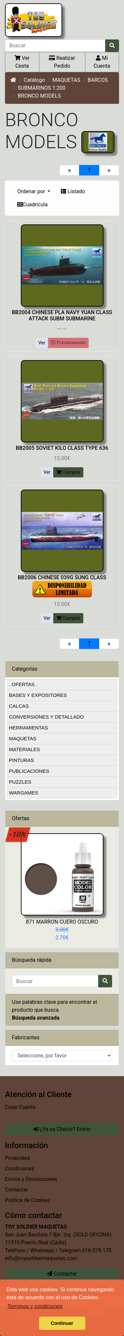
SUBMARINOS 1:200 (41, 88)
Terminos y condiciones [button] (34, 1306)
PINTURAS (21, 760)
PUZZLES (20, 782)
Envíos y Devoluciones (31, 1179)
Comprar (68, 472)
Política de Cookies (27, 1200)
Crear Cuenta (20, 1107)
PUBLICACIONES (29, 771)
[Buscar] (55, 45)
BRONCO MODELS (39, 96)
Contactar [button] (62, 1273)
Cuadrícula (32, 204)
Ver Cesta (22, 62)
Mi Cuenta (102, 62)
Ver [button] (41, 342)
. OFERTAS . (23, 684)
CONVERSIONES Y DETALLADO (46, 717)
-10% (18, 834)
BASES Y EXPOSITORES (38, 695)
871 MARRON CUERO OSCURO (62, 922)
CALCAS (19, 706)
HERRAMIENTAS (28, 727)
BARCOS (98, 80)
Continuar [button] (62, 1323)
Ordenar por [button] (31, 191)
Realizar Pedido (62, 62)
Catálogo (34, 80)
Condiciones (19, 1168)
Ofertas (20, 818)
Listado (73, 191)
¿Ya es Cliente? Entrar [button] (62, 1129)
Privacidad (17, 1158)
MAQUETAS (66, 80)
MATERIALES (24, 749)
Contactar (16, 1189)
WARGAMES (23, 792)
